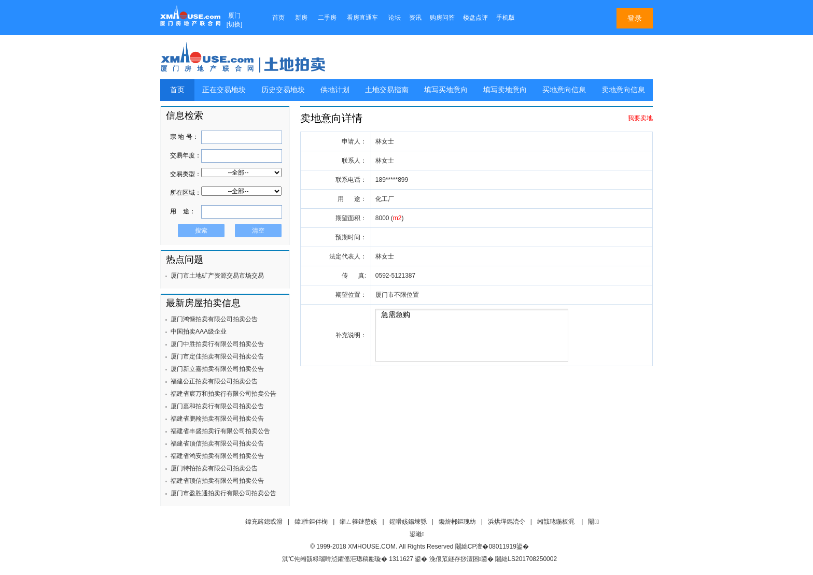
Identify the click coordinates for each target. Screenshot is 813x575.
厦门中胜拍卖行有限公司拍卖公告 (217, 344)
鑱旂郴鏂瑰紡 (457, 521)
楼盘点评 (475, 17)
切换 (234, 24)
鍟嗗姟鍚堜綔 (408, 521)
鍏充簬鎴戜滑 (264, 521)
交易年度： (185, 155)
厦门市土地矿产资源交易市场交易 (217, 275)
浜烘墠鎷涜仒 (506, 521)
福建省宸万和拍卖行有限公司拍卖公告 (223, 393)
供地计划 (334, 90)
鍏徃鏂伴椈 (311, 521)
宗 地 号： (184, 136)
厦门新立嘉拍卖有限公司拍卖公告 (217, 368)
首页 (278, 17)
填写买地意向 (446, 90)
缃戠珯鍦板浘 (555, 521)
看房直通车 (362, 17)
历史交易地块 (283, 90)
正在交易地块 (224, 90)
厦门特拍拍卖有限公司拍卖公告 (214, 468)
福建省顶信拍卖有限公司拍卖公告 (217, 443)
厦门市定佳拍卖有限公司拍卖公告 (217, 356)
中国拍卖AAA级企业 (199, 331)
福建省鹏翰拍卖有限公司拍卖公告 (217, 418)
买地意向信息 (564, 90)
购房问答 (442, 17)
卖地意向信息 (623, 90)
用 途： (182, 211)
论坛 (394, 17)
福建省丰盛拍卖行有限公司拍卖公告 (220, 431)
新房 (301, 17)
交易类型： (185, 174)
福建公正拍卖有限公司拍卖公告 (214, 381)
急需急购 (471, 335)
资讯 (415, 17)
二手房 (327, 17)
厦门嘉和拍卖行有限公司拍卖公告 (217, 406)
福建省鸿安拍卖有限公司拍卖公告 (217, 455)
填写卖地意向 (505, 90)
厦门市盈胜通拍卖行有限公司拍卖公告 (223, 493)
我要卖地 (640, 118)
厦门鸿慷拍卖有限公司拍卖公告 (214, 319)
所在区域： (185, 192)
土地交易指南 (387, 90)
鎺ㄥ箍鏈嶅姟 (358, 521)
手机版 (505, 17)
